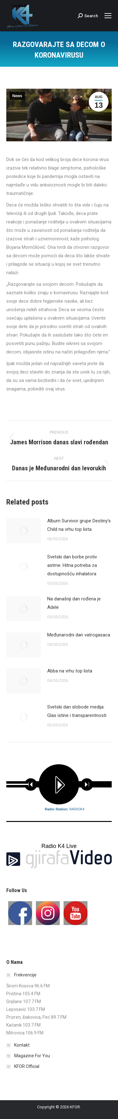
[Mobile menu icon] (108, 15)
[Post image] (23, 530)
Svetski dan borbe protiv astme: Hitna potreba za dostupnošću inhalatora (72, 565)
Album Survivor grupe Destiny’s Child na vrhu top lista (79, 525)
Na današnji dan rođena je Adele (74, 603)
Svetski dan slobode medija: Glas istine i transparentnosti (76, 711)
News (17, 96)
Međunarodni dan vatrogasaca (78, 635)
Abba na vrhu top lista (69, 671)
